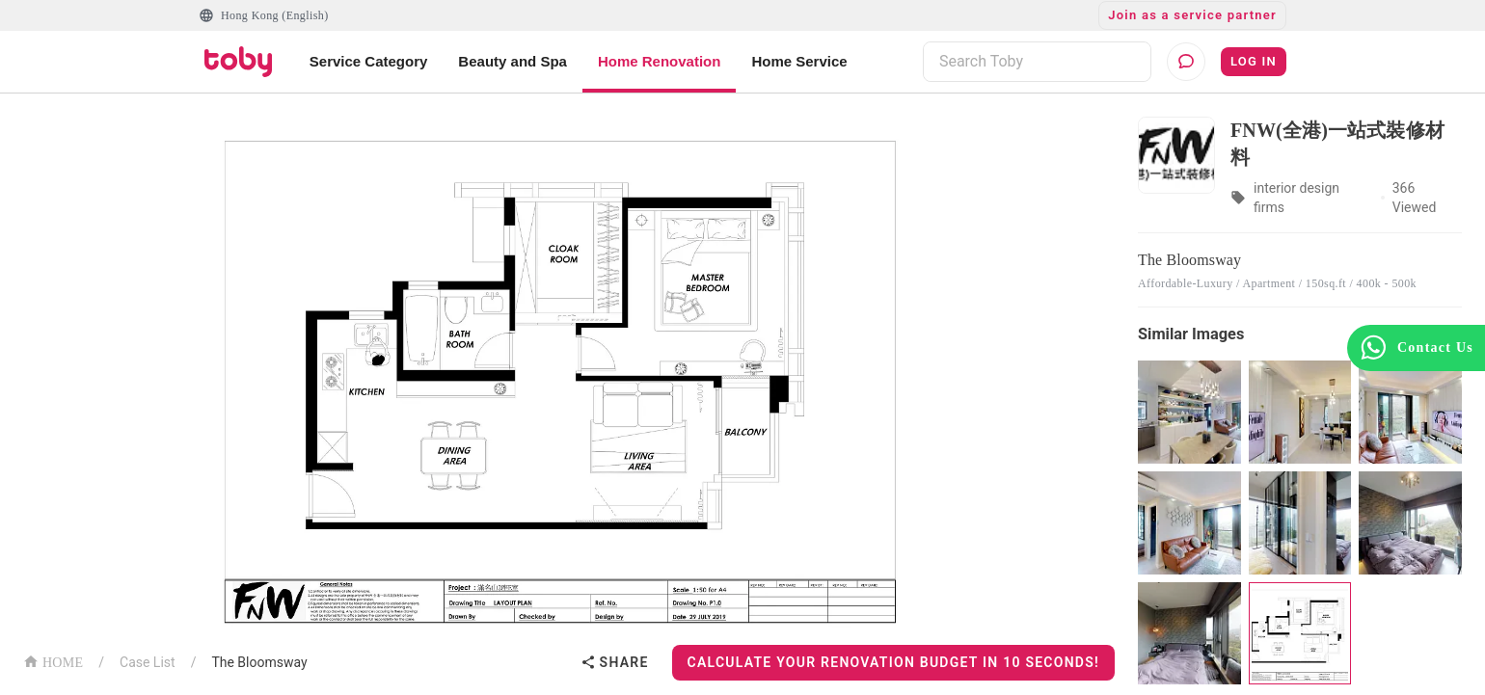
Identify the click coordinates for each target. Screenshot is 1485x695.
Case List (148, 662)
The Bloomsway (259, 662)
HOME (53, 661)
